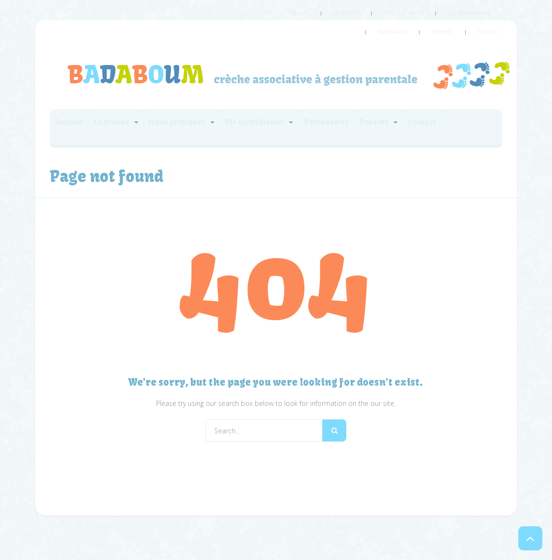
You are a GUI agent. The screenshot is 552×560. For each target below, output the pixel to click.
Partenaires (483, 9)
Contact (492, 21)
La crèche (329, 9)
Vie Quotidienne (431, 9)
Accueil (294, 9)
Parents (458, 21)
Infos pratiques (375, 9)
